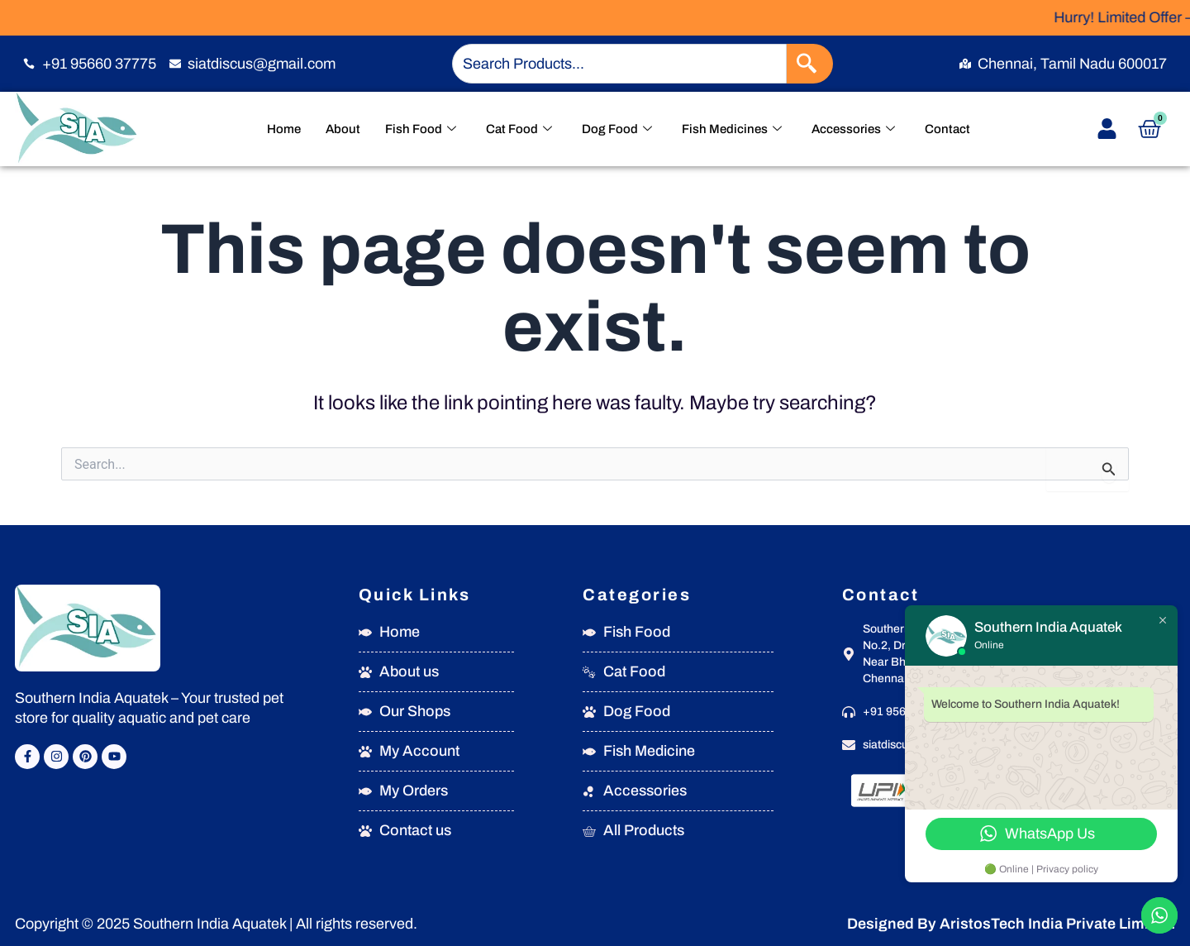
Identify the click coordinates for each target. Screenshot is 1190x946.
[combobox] (619, 64)
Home (284, 129)
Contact (947, 129)
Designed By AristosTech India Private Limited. (1011, 923)
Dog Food (617, 129)
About (343, 129)
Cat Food (519, 129)
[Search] (810, 64)
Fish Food (420, 129)
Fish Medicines (732, 129)
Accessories (853, 129)
